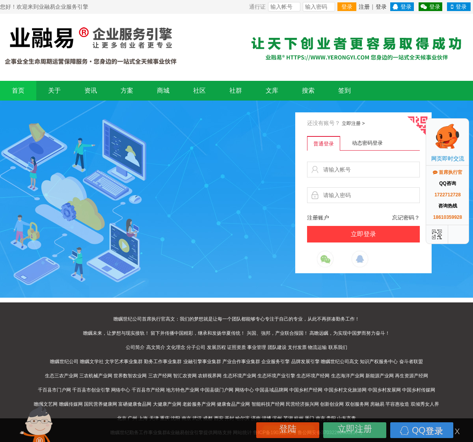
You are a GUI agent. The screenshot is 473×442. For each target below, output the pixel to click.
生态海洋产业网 (347, 376)
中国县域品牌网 (271, 390)
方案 (127, 90)
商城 (163, 90)
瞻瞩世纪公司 (64, 361)
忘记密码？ (406, 217)
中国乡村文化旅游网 (345, 390)
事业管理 (256, 347)
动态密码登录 (367, 143)
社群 (235, 90)
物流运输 (317, 347)
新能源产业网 (379, 376)
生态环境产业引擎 (276, 376)
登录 (346, 7)
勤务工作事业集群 (163, 361)
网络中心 (120, 390)
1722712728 (447, 195)
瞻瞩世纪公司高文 (340, 361)
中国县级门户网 (216, 390)
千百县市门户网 (54, 390)
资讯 (90, 90)
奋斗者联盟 (411, 361)
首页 (18, 90)
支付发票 (297, 347)
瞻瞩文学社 (92, 361)
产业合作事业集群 (241, 361)
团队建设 (277, 347)
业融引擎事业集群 (202, 361)
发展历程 (216, 347)
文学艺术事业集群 (124, 361)
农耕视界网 (210, 376)
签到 (344, 90)
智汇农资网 (185, 376)
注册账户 (318, 217)
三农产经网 (160, 376)
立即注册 (353, 123)
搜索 (308, 90)
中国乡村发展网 (384, 390)
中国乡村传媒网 (418, 390)
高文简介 (155, 347)
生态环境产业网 (239, 376)
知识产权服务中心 (379, 361)
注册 (364, 7)
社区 (199, 90)
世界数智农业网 (130, 376)
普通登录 (323, 144)
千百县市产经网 (148, 390)
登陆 (287, 429)
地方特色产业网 (182, 390)
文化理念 (175, 347)
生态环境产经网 (313, 376)
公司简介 (135, 347)
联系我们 (337, 347)
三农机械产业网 (95, 376)
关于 (54, 90)
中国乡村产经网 (305, 390)
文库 (272, 90)
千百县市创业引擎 (91, 390)
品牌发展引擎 (305, 361)
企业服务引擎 (275, 361)
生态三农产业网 (61, 376)
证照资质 (236, 347)
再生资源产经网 (411, 376)
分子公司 (195, 347)
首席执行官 (447, 172)
